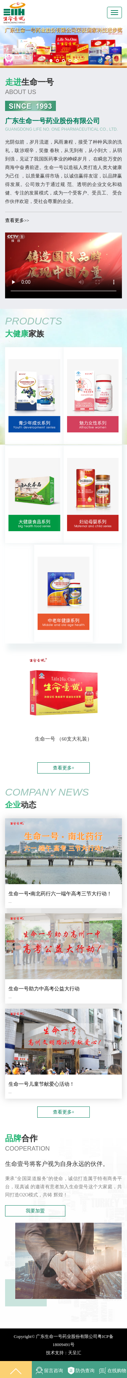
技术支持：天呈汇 (63, 1352)
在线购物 (110, 1369)
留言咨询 (47, 1370)
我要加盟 (35, 1210)
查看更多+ (64, 767)
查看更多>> (17, 220)
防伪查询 (79, 1369)
